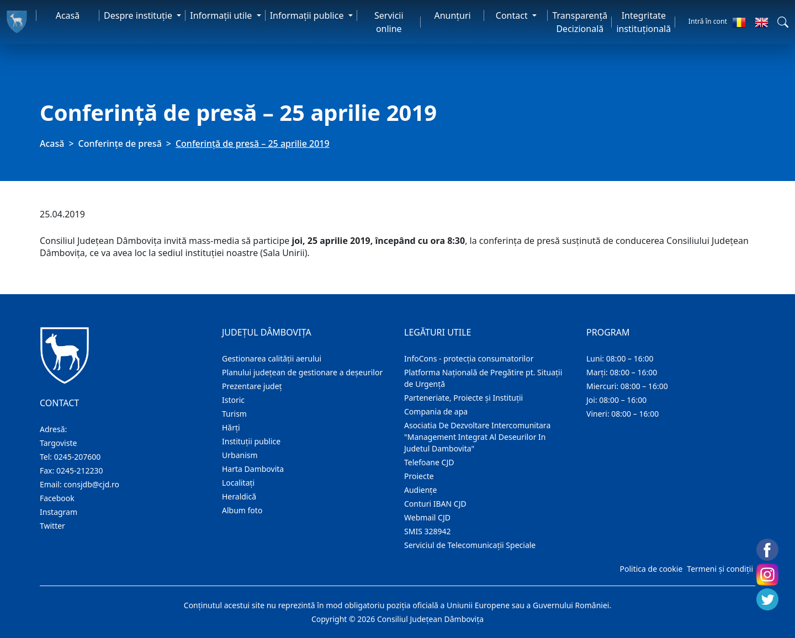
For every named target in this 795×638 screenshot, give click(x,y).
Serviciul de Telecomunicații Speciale (470, 545)
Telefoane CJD (429, 462)
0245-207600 (77, 456)
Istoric (233, 400)
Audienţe (420, 490)
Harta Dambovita (253, 469)
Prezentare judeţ (252, 386)
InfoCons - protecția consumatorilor (469, 358)
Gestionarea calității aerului (271, 358)
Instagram (58, 512)
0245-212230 (79, 470)
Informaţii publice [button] (308, 15)
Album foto (242, 510)
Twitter (52, 525)
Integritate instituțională (643, 22)
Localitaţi (238, 482)
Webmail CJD (427, 517)
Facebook (57, 498)
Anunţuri (452, 15)
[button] (782, 22)
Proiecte (419, 476)
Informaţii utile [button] (222, 15)
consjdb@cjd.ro (91, 484)
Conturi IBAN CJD (435, 503)
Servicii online (389, 22)
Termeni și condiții (720, 568)
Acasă (68, 15)
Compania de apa (436, 411)
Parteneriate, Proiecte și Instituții (463, 397)
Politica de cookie (650, 568)
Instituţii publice (251, 441)
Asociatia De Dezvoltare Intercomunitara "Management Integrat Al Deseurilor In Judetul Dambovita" (477, 437)
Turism (234, 413)
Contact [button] (513, 15)
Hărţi (231, 427)
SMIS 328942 (427, 531)
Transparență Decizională (579, 22)
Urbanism (240, 455)
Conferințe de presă (120, 143)
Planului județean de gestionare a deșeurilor (302, 372)
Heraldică (239, 496)
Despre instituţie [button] (139, 15)
